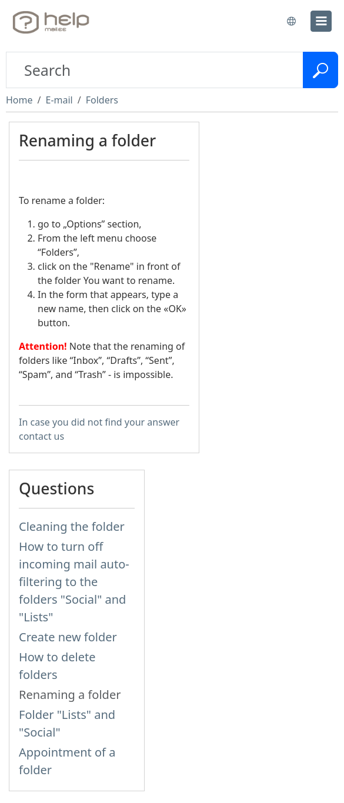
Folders (102, 99)
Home (19, 99)
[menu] (321, 21)
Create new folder (68, 637)
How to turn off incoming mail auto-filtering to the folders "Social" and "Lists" (74, 581)
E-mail (58, 99)
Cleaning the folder (72, 526)
